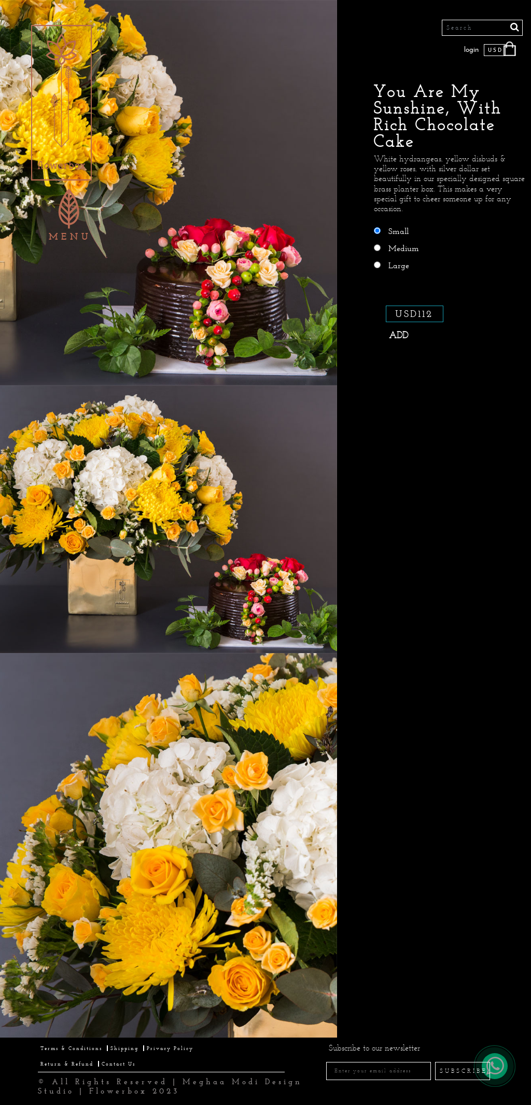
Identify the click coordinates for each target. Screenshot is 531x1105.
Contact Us (118, 1064)
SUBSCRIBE (463, 1070)
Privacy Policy (170, 1048)
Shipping (124, 1048)
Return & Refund (66, 1064)
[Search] (482, 28)
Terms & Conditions (71, 1048)
